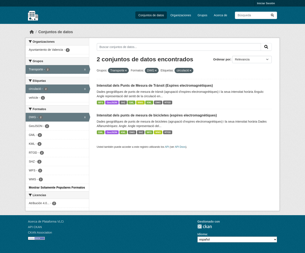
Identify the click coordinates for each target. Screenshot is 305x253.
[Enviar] (272, 15)
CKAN (204, 226)
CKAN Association (40, 232)
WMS (140, 102)
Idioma (202, 234)
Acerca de (220, 15)
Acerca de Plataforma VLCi (46, 221)
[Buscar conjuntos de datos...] (256, 15)
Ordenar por (221, 59)
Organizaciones (181, 15)
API (167, 146)
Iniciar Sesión (266, 3)
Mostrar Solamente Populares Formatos (57, 187)
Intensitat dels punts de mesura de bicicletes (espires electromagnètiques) (157, 115)
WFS (100, 102)
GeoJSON (112, 102)
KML (149, 102)
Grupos (202, 15)
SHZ (123, 102)
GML (131, 102)
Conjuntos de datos (151, 15)
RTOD (168, 102)
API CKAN (35, 227)
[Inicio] (32, 32)
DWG (158, 102)
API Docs (180, 146)
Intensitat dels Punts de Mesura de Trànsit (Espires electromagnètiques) (155, 85)
